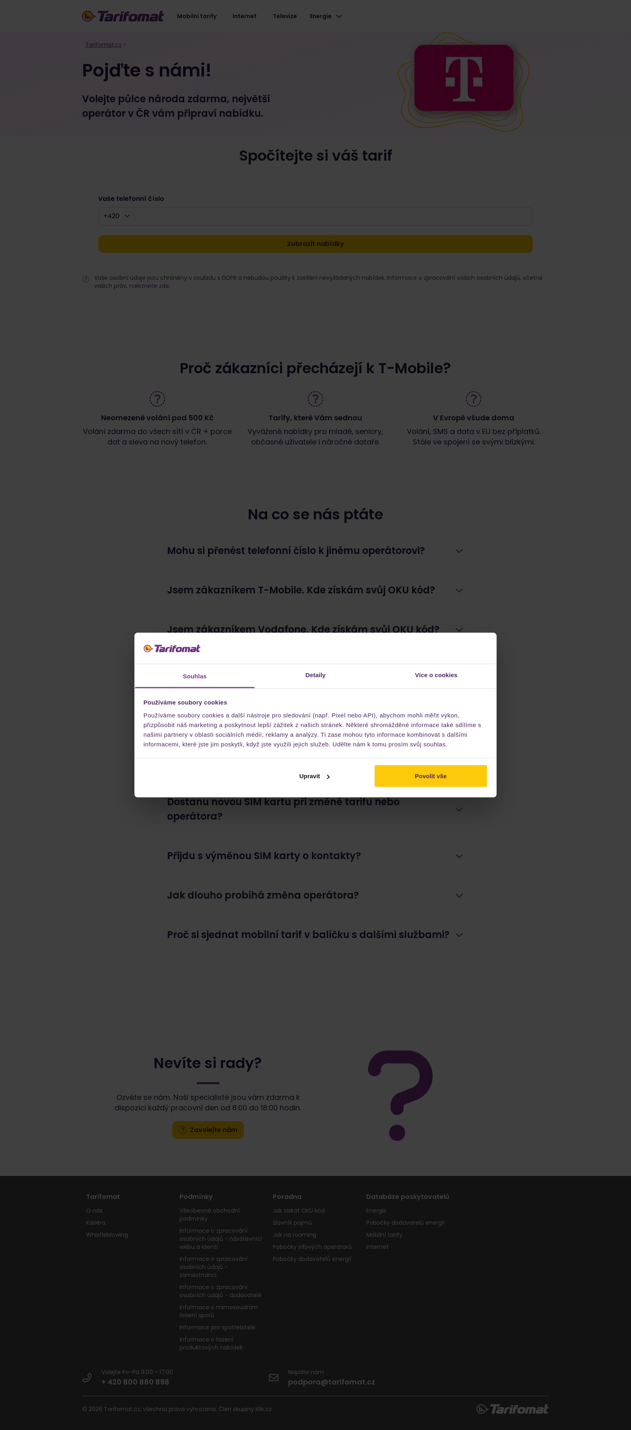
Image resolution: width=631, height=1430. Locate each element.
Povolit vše (431, 776)
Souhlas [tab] (194, 675)
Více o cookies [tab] (436, 674)
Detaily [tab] (315, 674)
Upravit (314, 776)
